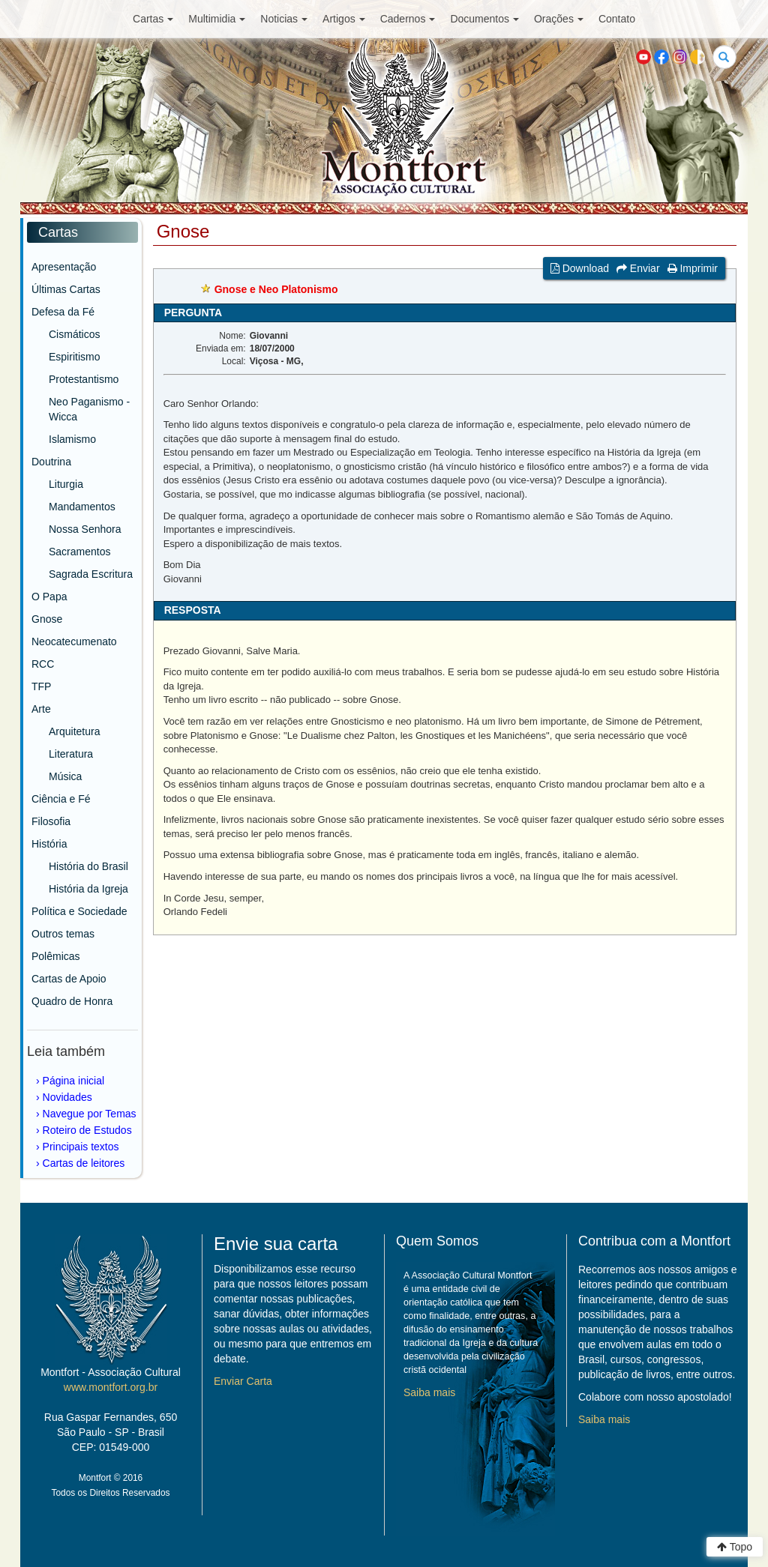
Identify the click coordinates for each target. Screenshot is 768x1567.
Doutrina (51, 462)
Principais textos (81, 1147)
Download (579, 268)
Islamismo (72, 439)
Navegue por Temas (89, 1114)
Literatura (71, 754)
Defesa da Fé (63, 312)
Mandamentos (82, 507)
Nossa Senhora (85, 529)
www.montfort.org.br (111, 1387)
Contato (616, 19)
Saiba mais (429, 1392)
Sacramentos (79, 552)
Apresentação (64, 267)
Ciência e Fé (61, 799)
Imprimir (693, 268)
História (49, 844)
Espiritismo (74, 357)
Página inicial (74, 1081)
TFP (41, 686)
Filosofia (51, 821)
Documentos (484, 19)
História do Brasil (88, 866)
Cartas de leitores (84, 1163)
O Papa (49, 597)
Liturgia (66, 484)
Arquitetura (74, 731)
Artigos (343, 19)
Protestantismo (83, 379)
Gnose (47, 619)
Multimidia (216, 19)
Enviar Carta (243, 1381)
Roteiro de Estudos (87, 1130)
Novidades (67, 1097)
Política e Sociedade (80, 911)
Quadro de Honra (72, 1001)
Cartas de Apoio (69, 979)
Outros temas (63, 934)
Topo (734, 1547)
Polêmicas (56, 956)
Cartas (153, 19)
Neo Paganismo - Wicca (89, 409)
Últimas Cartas (66, 289)
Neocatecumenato (74, 641)
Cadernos (408, 19)
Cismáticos (74, 334)
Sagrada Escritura (91, 574)
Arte (41, 709)
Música (65, 776)
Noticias (284, 19)
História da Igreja (88, 889)
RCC (43, 664)
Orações (559, 19)
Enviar (638, 268)
